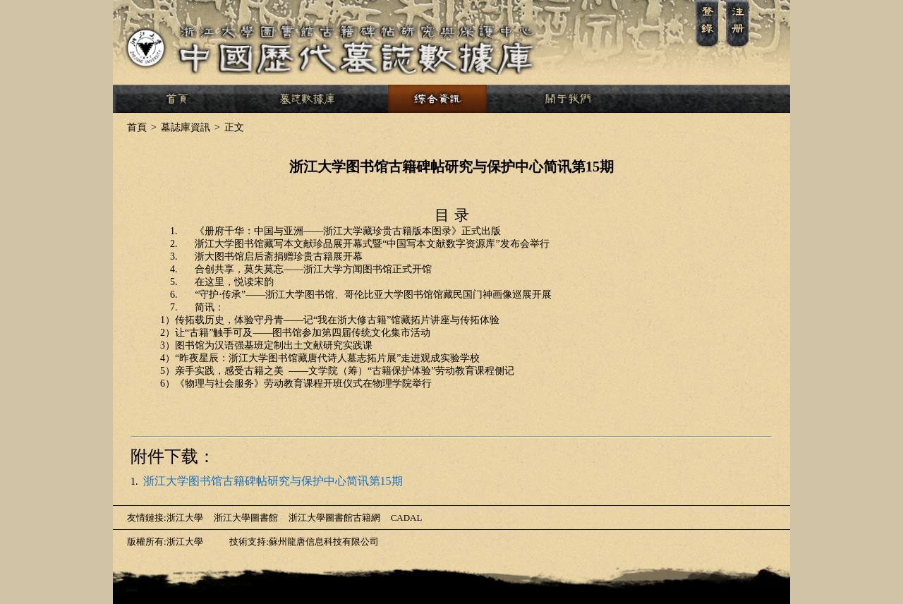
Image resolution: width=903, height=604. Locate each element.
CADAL (407, 517)
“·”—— (373, 294)
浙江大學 (184, 517)
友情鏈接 (145, 517)
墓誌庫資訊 (178, 127)
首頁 (137, 127)
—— (348, 231)
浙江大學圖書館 (246, 517)
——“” (337, 320)
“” (372, 243)
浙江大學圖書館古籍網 (334, 517)
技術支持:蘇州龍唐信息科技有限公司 (296, 541)
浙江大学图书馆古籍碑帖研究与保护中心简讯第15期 (273, 481)
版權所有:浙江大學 (165, 541)
